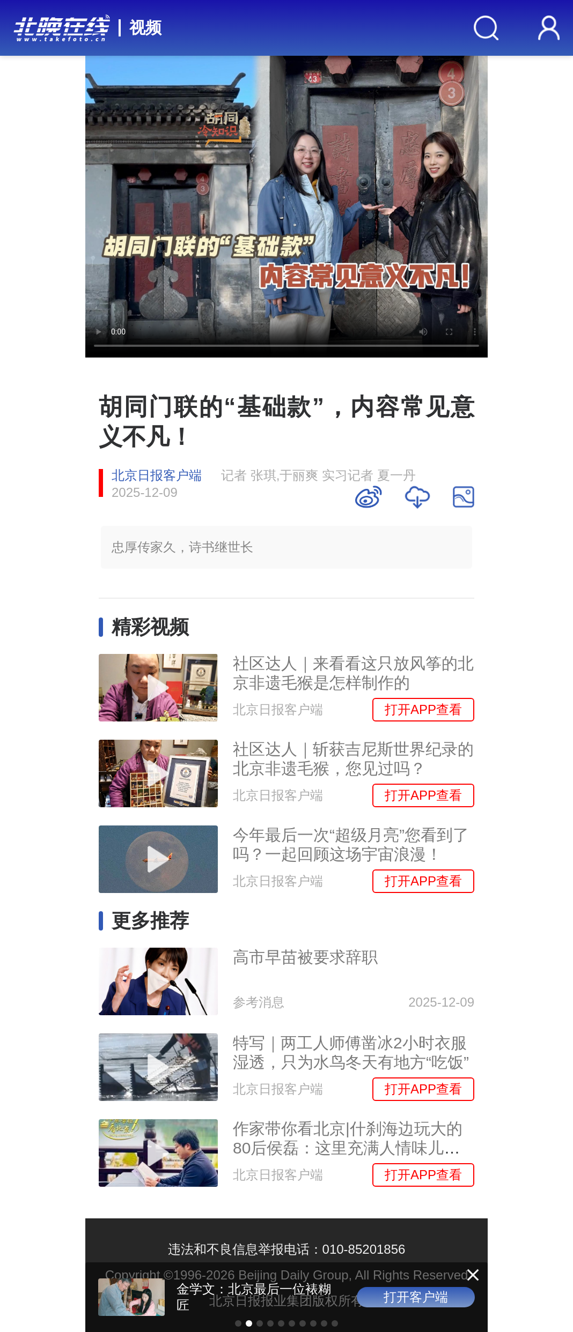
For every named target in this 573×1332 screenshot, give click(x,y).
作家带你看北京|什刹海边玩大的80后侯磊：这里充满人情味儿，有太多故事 (347, 1148)
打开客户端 (416, 1297)
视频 (145, 27)
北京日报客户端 (157, 475)
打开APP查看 (423, 709)
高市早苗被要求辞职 (305, 957)
